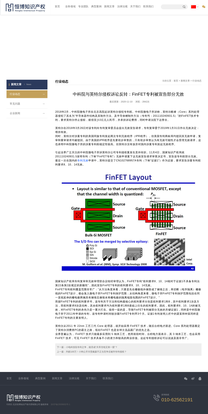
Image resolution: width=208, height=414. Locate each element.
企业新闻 (27, 113)
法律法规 (122, 6)
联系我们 (148, 6)
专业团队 (83, 6)
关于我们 (135, 6)
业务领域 (70, 6)
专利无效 (82, 160)
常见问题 (27, 104)
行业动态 (27, 94)
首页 (57, 6)
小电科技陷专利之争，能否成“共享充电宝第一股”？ (91, 347)
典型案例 (96, 6)
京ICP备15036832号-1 (60, 404)
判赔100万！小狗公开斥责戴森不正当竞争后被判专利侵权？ (96, 351)
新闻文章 (109, 6)
